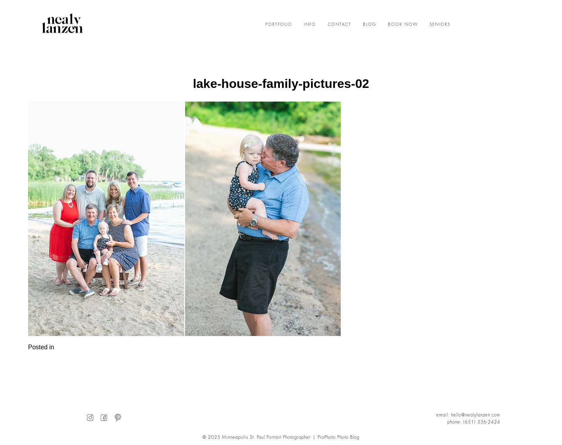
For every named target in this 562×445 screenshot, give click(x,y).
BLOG (369, 25)
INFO (310, 25)
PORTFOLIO (278, 25)
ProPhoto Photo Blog (338, 437)
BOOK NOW (403, 25)
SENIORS (440, 25)
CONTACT (339, 25)
